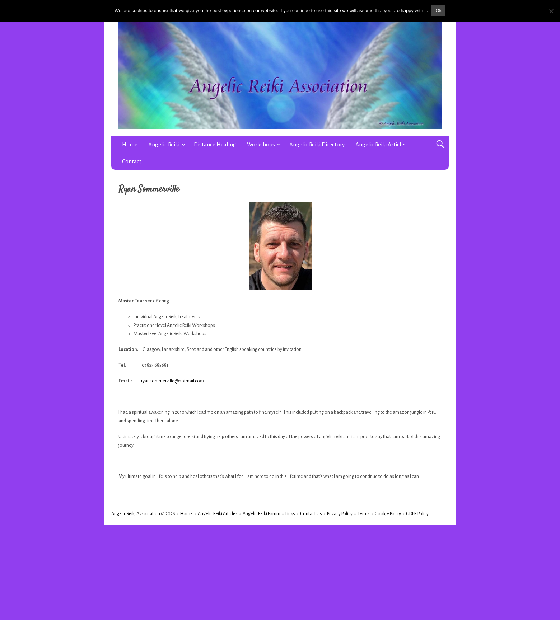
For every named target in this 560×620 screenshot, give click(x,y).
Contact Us (311, 513)
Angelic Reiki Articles (381, 144)
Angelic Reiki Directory (317, 144)
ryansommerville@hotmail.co (170, 381)
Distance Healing (215, 144)
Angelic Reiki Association (135, 513)
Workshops (261, 144)
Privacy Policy (340, 513)
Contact (131, 161)
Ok (438, 10)
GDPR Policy (417, 513)
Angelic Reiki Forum (261, 513)
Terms (364, 513)
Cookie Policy (388, 513)
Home (129, 144)
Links (290, 513)
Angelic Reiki (163, 144)
